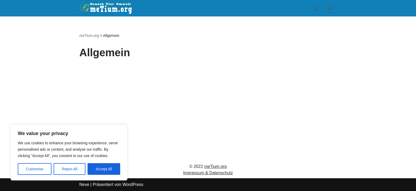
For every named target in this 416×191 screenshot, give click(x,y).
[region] (69, 152)
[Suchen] (316, 8)
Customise (35, 169)
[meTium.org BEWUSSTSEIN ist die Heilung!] (107, 8)
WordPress (132, 184)
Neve (84, 184)
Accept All (104, 169)
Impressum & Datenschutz (208, 173)
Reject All (69, 169)
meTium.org (215, 166)
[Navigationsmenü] (330, 8)
